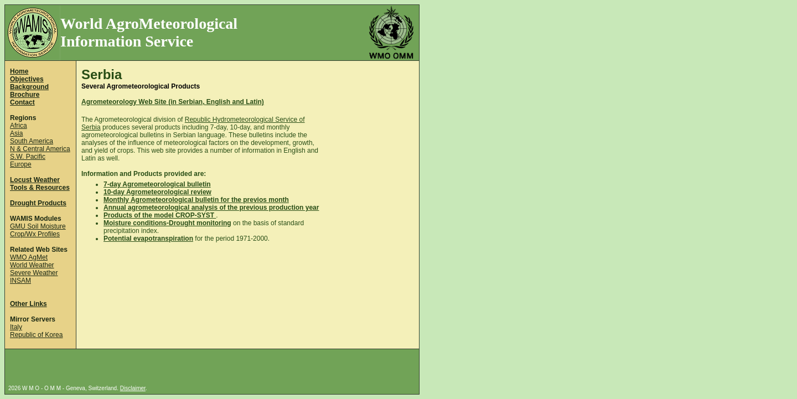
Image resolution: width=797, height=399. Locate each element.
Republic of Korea (36, 335)
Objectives (27, 79)
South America (31, 141)
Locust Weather (35, 180)
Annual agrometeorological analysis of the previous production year (211, 207)
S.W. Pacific (27, 156)
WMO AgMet (29, 257)
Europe (21, 164)
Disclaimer (133, 388)
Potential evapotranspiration (148, 238)
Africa (18, 125)
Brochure (24, 95)
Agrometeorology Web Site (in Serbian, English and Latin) (172, 102)
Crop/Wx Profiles (35, 234)
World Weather (32, 265)
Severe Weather (34, 273)
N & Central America (40, 149)
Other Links (28, 304)
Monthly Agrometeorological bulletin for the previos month (196, 200)
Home (19, 71)
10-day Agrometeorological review (157, 192)
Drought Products (38, 203)
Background (29, 87)
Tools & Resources (40, 187)
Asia (16, 133)
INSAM (20, 280)
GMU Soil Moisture (38, 226)
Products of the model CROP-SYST (159, 215)
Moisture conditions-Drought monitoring (167, 223)
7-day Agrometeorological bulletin (157, 184)
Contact (22, 102)
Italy (16, 327)
